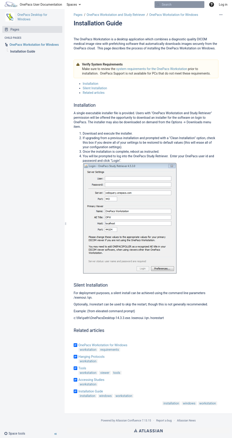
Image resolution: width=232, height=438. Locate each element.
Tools (82, 368)
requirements (109, 349)
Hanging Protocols (91, 356)
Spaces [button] (72, 4)
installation (87, 396)
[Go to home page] (33, 4)
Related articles (94, 92)
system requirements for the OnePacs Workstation (151, 69)
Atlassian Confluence (128, 420)
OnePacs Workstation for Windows (173, 15)
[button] (16, 433)
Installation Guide (98, 23)
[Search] (179, 4)
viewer (104, 373)
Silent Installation (95, 88)
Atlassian (148, 430)
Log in (223, 4)
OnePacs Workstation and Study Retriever (116, 15)
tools (116, 373)
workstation (88, 349)
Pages (78, 15)
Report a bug (164, 420)
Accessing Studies (91, 380)
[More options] (221, 14)
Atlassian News (186, 420)
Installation (90, 83)
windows (105, 396)
